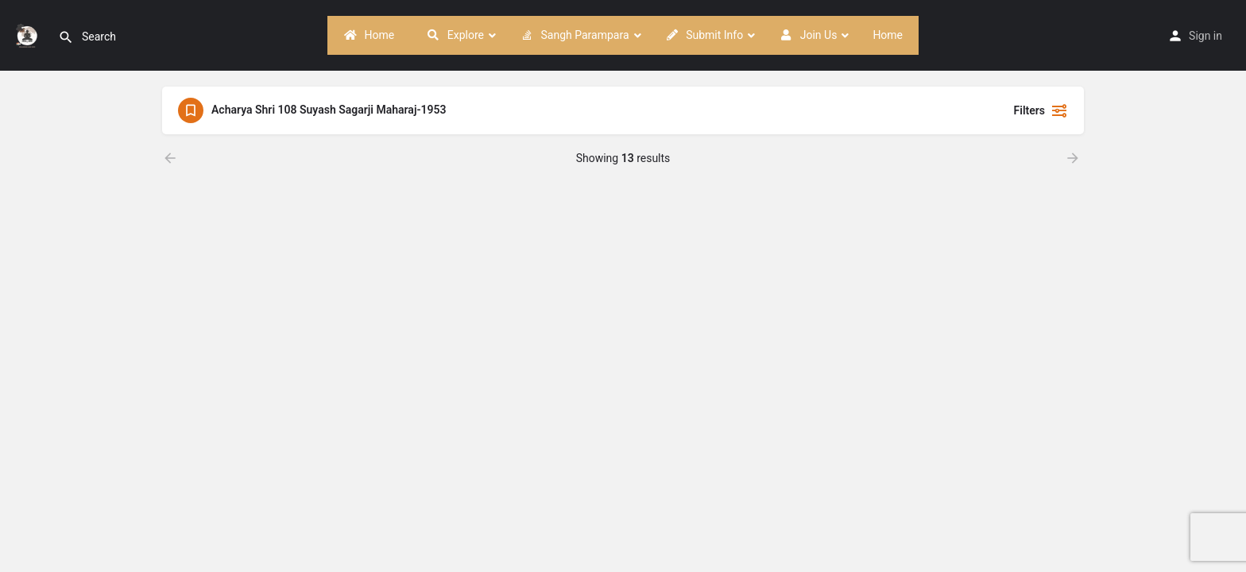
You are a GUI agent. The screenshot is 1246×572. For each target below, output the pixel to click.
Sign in (1205, 35)
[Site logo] (29, 34)
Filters (1041, 110)
